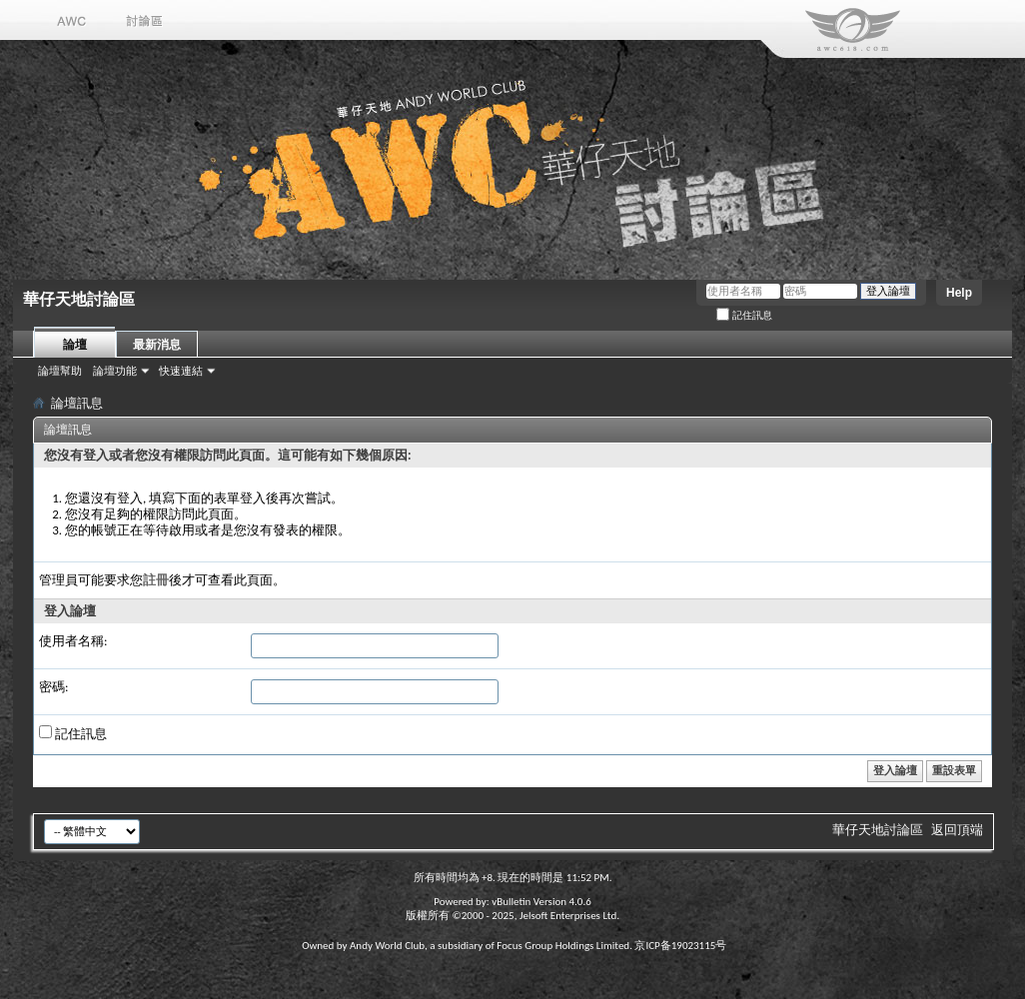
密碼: (53, 686)
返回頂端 (957, 829)
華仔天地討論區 (877, 829)
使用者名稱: (73, 640)
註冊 (156, 579)
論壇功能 (115, 371)
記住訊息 (744, 315)
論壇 (75, 345)
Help (959, 293)
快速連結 (181, 371)
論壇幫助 (60, 371)
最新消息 (157, 345)
